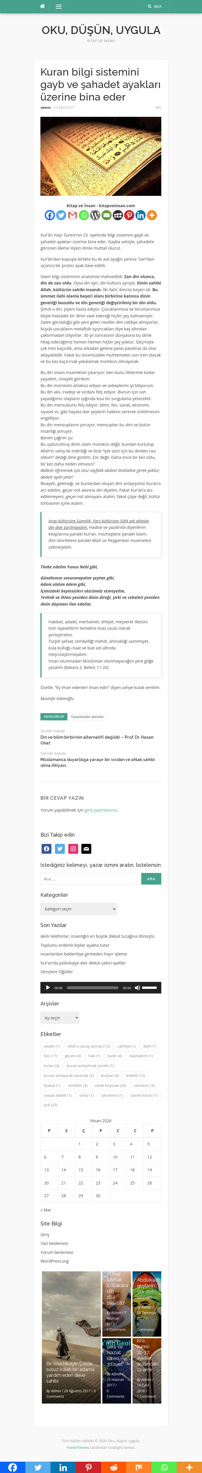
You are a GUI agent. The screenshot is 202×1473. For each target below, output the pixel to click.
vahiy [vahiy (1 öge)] (86, 1095)
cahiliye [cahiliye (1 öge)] (126, 1046)
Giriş (44, 1234)
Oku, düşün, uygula (101, 30)
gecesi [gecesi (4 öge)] (73, 1055)
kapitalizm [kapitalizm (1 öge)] (141, 1055)
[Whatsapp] (84, 215)
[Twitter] (61, 215)
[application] (100, 988)
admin (45, 107)
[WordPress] (95, 215)
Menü (56, 6)
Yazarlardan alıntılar (87, 716)
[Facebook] (50, 215)
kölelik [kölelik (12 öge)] (135, 1075)
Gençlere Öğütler (56, 971)
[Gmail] (72, 215)
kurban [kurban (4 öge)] (110, 1075)
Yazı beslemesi (54, 1243)
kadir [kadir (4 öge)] (115, 1055)
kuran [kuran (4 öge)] (51, 1065)
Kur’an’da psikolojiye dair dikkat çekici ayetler (83, 963)
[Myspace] (118, 215)
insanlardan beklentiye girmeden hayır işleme (83, 954)
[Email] (106, 215)
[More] (152, 215)
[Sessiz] (137, 988)
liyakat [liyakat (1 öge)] (52, 1085)
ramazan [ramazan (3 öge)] (144, 1085)
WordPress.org (54, 1261)
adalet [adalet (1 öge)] (52, 1046)
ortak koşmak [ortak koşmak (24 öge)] (110, 1085)
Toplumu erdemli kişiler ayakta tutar (74, 945)
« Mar (45, 1210)
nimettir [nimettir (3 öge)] (77, 1085)
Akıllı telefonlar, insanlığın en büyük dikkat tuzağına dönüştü (97, 936)
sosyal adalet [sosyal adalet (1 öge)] (58, 1095)
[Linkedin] (140, 215)
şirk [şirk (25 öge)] (51, 1104)
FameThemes (78, 1447)
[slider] (92, 987)
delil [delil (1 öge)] (149, 1046)
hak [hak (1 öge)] (94, 1055)
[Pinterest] (129, 215)
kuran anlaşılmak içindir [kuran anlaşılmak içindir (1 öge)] (90, 1065)
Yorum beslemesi (56, 1252)
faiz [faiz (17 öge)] (50, 1055)
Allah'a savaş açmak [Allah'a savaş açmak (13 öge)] (88, 1046)
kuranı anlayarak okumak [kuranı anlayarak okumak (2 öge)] (68, 1075)
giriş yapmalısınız (101, 810)
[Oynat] (48, 988)
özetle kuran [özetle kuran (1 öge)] (144, 1095)
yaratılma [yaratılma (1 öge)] (112, 1095)
